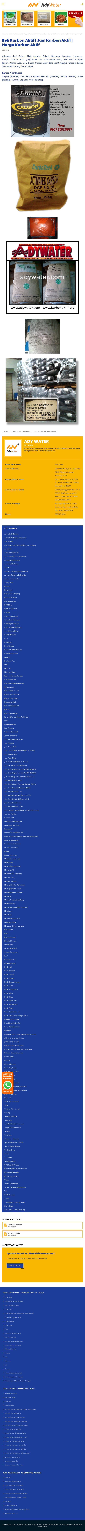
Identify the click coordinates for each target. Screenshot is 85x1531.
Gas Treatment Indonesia (14, 683)
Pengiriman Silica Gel (12, 1023)
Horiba (7, 709)
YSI (5, 1191)
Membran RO (9, 870)
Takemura (8, 1120)
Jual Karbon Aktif (10, 754)
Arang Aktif (8, 582)
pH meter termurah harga (14, 1045)
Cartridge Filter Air (11, 624)
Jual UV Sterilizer (10, 814)
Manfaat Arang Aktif (12, 859)
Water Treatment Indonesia (33, 34)
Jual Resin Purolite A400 (13, 739)
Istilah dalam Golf (11, 732)
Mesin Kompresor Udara (13, 892)
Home (4, 34)
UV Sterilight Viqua (11, 1165)
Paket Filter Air (10, 963)
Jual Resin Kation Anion (13, 780)
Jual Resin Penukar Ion (12, 803)
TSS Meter (8, 1157)
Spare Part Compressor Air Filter (15, 1445)
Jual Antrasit (9, 743)
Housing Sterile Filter (11, 1461)
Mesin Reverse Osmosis (13, 1345)
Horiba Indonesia (10, 713)
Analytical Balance (11, 564)
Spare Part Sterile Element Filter (15, 1433)
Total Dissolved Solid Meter (14, 1485)
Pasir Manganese (11, 989)
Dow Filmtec (9, 646)
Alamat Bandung (12, 469)
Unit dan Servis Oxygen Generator (16, 1421)
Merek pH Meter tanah (12, 889)
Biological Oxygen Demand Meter (16, 1493)
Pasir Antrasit (9, 971)
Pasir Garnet (9, 975)
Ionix (6, 721)
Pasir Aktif (8, 967)
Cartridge (8, 1361)
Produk (7, 1060)
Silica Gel (7, 1098)
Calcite (7, 612)
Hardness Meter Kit (11, 1513)
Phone (8, 514)
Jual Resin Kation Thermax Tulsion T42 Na (20, 784)
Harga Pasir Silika (11, 698)
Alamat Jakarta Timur (14, 479)
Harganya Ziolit (10, 702)
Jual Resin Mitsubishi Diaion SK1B (16, 799)
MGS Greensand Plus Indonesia (16, 907)
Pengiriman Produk (11, 1019)
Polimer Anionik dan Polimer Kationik (18, 1049)
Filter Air (7, 668)
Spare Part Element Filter (13, 1429)
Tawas (7, 1131)
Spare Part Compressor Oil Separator (17, 1453)
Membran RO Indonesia (13, 874)
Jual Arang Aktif (10, 747)
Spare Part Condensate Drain (14, 1441)
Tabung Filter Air (10, 1116)
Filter (6, 665)
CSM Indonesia (10, 635)
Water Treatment (11, 1184)
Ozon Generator (10, 948)
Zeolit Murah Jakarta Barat (14, 1202)
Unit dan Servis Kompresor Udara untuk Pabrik (20, 1409)
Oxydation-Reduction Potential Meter (17, 1509)
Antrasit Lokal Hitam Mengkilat (16, 571)
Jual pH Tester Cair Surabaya (15, 765)
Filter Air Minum (10, 672)
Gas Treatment (10, 680)
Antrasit (7, 568)
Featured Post (9, 661)
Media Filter (8, 862)
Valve (6, 1357)
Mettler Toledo (9, 904)
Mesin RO (7, 896)
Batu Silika (8, 590)
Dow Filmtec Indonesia (13, 650)
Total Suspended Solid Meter (14, 1489)
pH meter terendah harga (14, 1038)
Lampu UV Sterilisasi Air (13, 833)
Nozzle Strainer (10, 941)
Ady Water (8, 541)
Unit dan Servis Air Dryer (13, 1413)
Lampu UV (8, 829)
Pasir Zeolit (8, 1008)
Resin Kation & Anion (12, 1305)
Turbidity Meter (10, 1161)
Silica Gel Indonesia (11, 1101)
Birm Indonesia (10, 601)
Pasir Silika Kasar (11, 1004)
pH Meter (7, 1030)
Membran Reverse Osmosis (14, 1341)
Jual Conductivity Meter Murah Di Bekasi (19, 750)
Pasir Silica (8, 993)
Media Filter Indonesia (12, 866)
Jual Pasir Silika (10, 758)
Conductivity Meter (11, 631)
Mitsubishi (8, 915)
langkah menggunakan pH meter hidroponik (21, 836)
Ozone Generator (11, 952)
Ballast (7, 586)
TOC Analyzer (9, 1150)
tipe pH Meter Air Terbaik (13, 1142)
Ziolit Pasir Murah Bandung (14, 1210)
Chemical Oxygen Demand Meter (15, 1497)
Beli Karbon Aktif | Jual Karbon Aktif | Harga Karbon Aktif (37, 42)
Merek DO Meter (10, 881)
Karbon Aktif (9, 818)
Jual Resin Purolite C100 (13, 806)
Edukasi (7, 657)
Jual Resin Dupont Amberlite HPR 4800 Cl (20, 773)
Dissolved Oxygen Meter (13, 1481)
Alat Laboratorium (11, 553)
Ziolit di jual (8, 1206)
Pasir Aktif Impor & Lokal (13, 1317)
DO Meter (8, 642)
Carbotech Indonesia (12, 620)
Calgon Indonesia (11, 616)
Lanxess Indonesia (11, 840)
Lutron (6, 851)
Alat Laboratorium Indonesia (15, 556)
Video (6, 1180)
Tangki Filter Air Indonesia (14, 1124)
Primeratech (9, 1057)
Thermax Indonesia (11, 1139)
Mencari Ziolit (9, 877)
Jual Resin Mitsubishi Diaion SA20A (17, 795)
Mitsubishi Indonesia (12, 919)
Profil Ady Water (10, 1068)
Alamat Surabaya (12, 503)
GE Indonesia (9, 687)
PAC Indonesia (10, 960)
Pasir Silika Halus (10, 1001)
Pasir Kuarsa (9, 978)
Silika (6, 1105)
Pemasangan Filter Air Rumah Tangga (17, 1381)
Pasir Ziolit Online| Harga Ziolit (15, 1016)
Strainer (7, 1353)
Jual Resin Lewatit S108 (13, 791)
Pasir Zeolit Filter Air (12, 1012)
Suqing (7, 1113)
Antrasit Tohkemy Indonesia (15, 575)
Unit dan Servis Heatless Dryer (15, 1417)
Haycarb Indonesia (11, 706)
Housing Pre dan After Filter (14, 1465)
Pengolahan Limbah (12, 1027)
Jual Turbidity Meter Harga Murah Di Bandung (21, 810)
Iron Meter (8, 1501)
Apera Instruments (11, 579)
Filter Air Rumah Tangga (13, 676)
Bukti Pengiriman (10, 609)
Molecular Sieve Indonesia (14, 926)
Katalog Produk (14, 1233)
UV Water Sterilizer (11, 1176)
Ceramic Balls (9, 1405)
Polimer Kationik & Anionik (13, 1373)
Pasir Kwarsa (9, 986)
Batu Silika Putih (10, 597)
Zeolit (6, 1199)
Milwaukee (8, 911)
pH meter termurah (11, 1042)
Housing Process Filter (12, 1457)
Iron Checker (9, 728)
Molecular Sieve (10, 922)
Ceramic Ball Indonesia (13, 627)
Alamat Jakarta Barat (14, 490)
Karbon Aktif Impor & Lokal (14, 1301)
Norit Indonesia (10, 937)
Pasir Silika (8, 997)
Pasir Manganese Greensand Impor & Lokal (19, 1313)
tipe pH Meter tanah (12, 1146)
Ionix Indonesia (10, 724)
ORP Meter (8, 945)
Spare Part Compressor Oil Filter (15, 1449)
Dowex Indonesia (11, 653)
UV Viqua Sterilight (11, 1172)
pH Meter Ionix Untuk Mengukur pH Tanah (20, 1034)
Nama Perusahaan (13, 464)
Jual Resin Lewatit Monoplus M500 (17, 788)
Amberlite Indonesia (12, 560)
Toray (6, 1154)
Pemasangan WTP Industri (14, 1377)
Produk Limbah (10, 1064)
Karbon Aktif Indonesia (15, 34)
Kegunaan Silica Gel (11, 825)
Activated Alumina (11, 534)
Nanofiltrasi (8, 930)
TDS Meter (8, 1135)
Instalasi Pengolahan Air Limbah (16, 717)
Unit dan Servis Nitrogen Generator (16, 1425)
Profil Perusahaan (15, 1225)
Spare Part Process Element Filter (16, 1437)
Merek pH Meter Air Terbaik (14, 885)
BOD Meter (8, 605)
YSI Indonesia (9, 1195)
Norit (6, 933)
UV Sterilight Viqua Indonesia (15, 1169)
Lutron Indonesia (10, 855)
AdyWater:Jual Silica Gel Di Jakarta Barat (20, 545)
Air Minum (8, 549)
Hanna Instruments (11, 691)
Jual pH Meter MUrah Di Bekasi (16, 762)
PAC (6, 956)
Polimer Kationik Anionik (13, 1053)
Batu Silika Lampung (12, 594)
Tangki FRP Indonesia (12, 1128)
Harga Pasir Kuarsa (11, 694)
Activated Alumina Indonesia (15, 538)
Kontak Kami (15, 1266)
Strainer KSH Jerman (12, 1109)
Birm (6, 1329)
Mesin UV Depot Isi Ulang (14, 900)
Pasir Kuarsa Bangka (12, 982)
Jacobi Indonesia (10, 736)
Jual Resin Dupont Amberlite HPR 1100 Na (20, 769)
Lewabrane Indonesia (12, 844)
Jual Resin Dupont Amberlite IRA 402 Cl (19, 777)
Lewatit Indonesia (11, 848)
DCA (6, 639)
